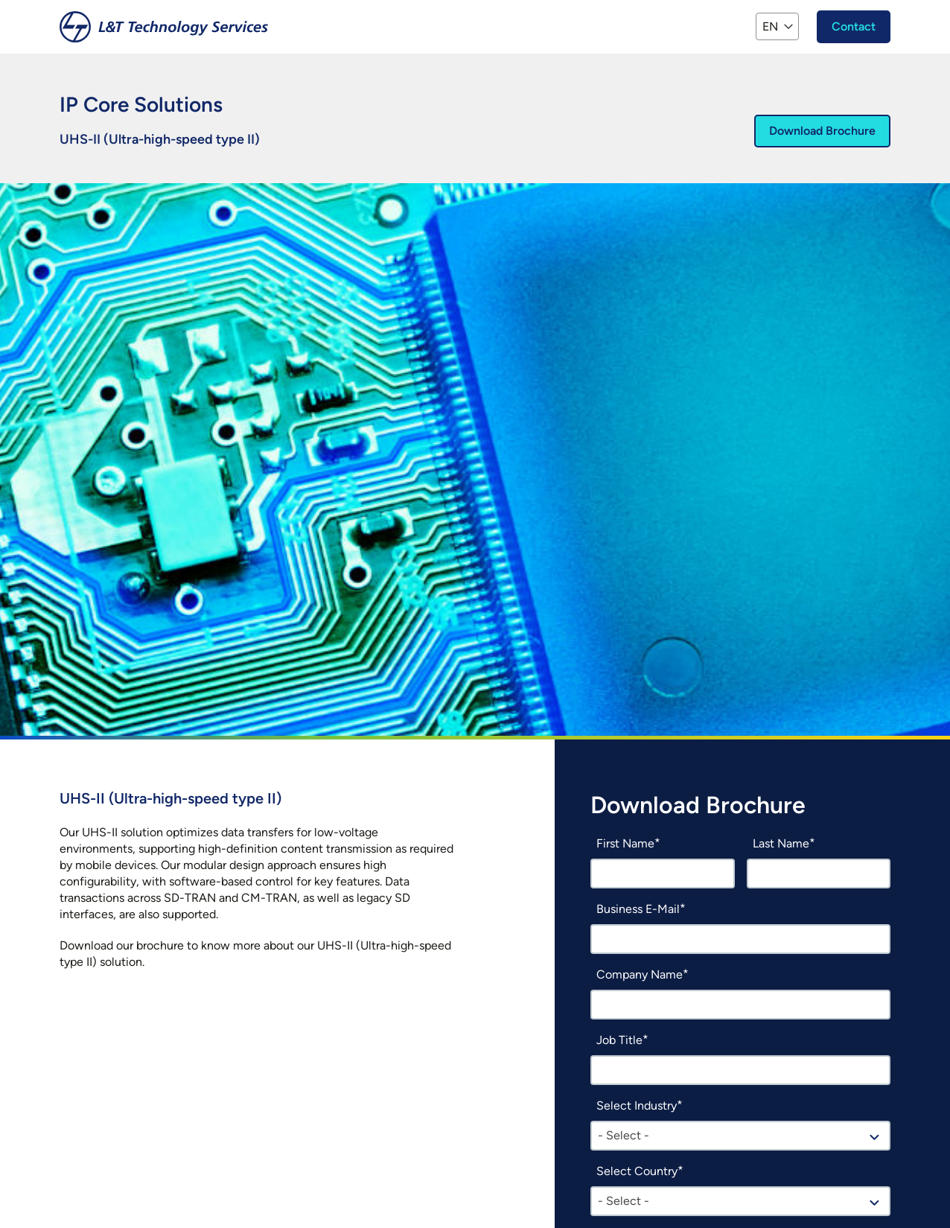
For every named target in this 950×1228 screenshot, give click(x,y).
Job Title (619, 1040)
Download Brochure (822, 131)
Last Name (781, 843)
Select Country (637, 1171)
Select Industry (636, 1105)
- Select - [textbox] (623, 1135)
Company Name (639, 974)
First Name (625, 843)
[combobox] (740, 1136)
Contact (854, 26)
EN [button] (770, 26)
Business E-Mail (638, 909)
